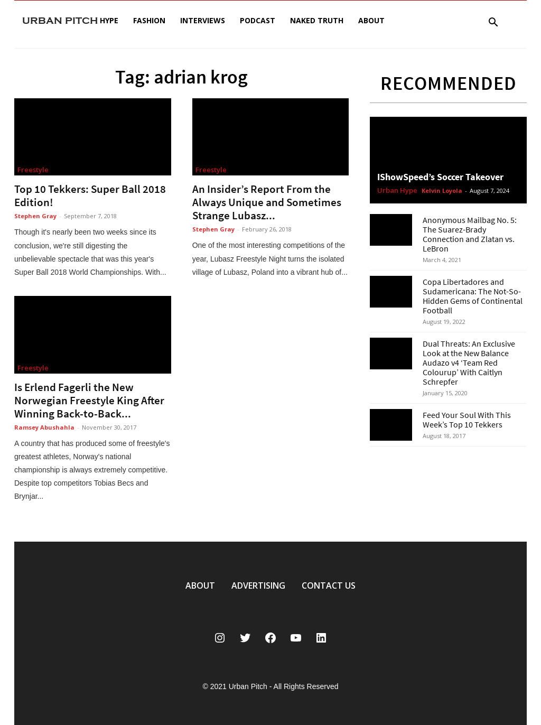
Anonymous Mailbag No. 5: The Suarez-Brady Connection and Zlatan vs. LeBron (470, 234)
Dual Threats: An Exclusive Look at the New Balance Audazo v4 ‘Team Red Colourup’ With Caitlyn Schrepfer (469, 362)
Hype (109, 20)
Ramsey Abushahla (44, 427)
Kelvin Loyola (442, 190)
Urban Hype (397, 191)
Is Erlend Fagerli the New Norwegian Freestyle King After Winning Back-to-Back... (89, 400)
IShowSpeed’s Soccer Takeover (440, 177)
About (371, 20)
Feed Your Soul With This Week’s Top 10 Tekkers (467, 420)
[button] (493, 23)
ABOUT (200, 585)
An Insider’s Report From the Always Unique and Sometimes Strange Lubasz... (266, 202)
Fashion (149, 20)
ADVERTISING (258, 585)
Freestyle (33, 169)
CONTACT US (329, 585)
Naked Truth (316, 20)
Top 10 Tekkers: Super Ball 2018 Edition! (90, 195)
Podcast (257, 20)
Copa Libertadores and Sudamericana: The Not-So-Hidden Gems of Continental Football (473, 295)
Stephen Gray (35, 216)
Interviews (202, 20)
